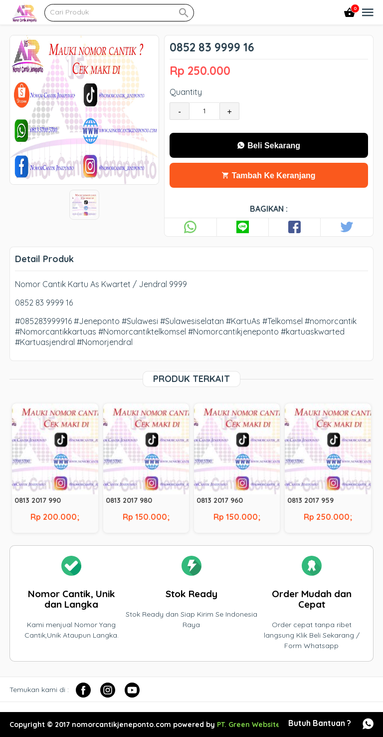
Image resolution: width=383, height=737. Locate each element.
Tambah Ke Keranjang (268, 175)
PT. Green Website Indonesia (267, 724)
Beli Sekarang (268, 145)
